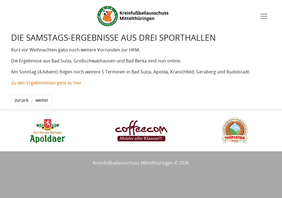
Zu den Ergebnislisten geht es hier (46, 83)
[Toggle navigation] (263, 16)
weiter (42, 100)
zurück (21, 100)
